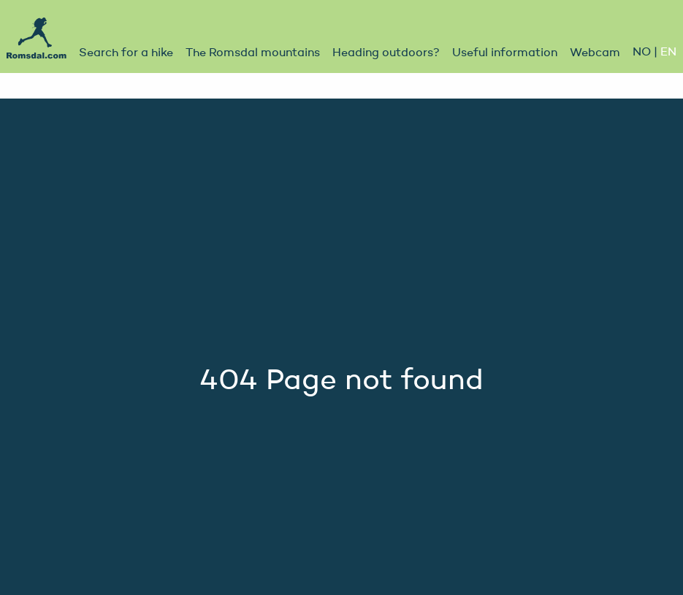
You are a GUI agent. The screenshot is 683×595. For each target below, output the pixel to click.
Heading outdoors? (386, 53)
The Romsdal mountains (253, 53)
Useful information (504, 53)
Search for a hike (126, 53)
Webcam (595, 53)
